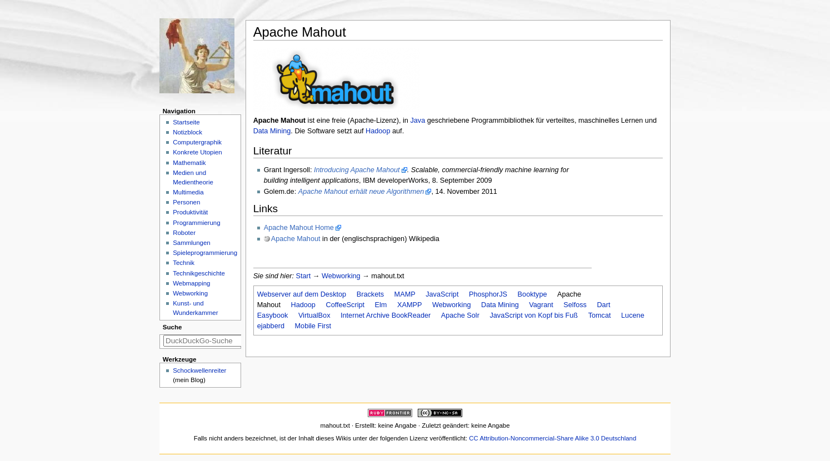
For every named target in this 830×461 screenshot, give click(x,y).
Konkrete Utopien (197, 152)
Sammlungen (191, 242)
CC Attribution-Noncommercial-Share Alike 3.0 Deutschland (552, 438)
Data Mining (272, 131)
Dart (603, 305)
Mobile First (313, 326)
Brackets (370, 294)
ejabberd (270, 326)
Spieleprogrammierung (205, 252)
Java (417, 120)
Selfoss (575, 305)
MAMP (405, 294)
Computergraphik (197, 142)
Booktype (532, 294)
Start (303, 276)
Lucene (632, 315)
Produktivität (190, 212)
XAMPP (409, 305)
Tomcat (599, 315)
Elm (381, 305)
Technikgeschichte (199, 273)
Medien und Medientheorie (193, 177)
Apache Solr (460, 315)
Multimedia (188, 192)
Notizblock (187, 132)
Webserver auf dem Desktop (302, 294)
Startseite (186, 122)
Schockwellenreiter (199, 370)
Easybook (272, 315)
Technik (183, 262)
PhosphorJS (488, 294)
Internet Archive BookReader (386, 315)
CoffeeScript (345, 305)
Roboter (184, 232)
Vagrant (541, 305)
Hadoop (378, 131)
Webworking (341, 276)
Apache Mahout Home (299, 228)
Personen (186, 202)
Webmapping (191, 283)
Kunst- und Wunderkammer (195, 308)
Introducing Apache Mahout (357, 170)
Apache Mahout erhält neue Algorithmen (361, 192)
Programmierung (196, 222)
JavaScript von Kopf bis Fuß (533, 315)
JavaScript (442, 294)
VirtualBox (314, 315)
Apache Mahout (296, 239)
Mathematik (189, 162)
